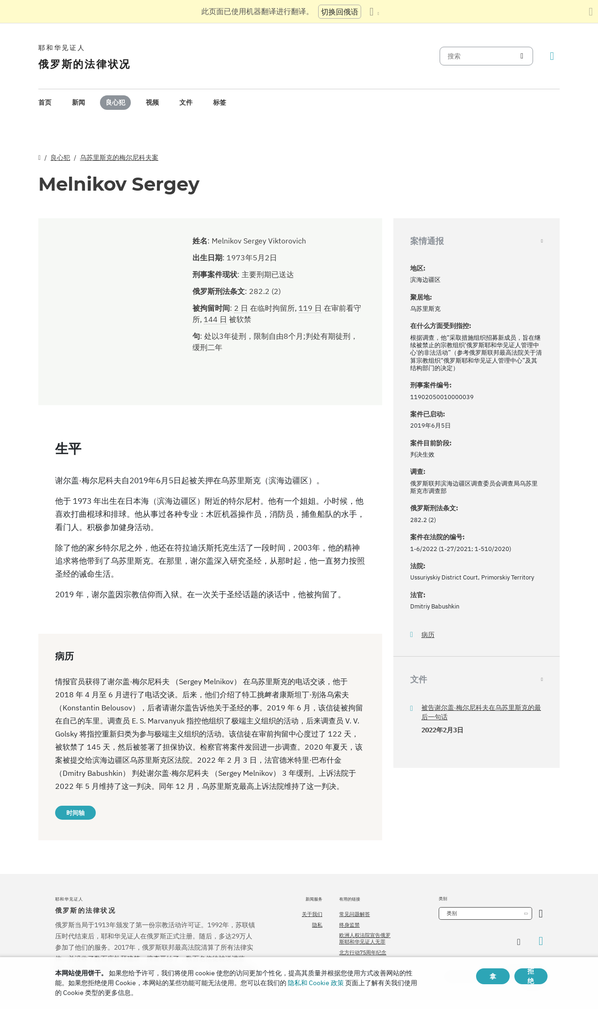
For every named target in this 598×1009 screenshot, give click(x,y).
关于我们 (312, 914)
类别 (452, 913)
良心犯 (115, 102)
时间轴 (75, 812)
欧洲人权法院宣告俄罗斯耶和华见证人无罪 (365, 938)
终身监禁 (349, 925)
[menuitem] (45, 102)
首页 (44, 102)
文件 (185, 102)
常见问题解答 (354, 914)
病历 (427, 635)
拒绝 (530, 976)
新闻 (78, 102)
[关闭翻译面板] (591, 12)
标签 (219, 102)
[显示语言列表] (374, 12)
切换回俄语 (339, 11)
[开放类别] (541, 913)
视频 (152, 102)
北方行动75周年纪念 (362, 952)
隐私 (317, 925)
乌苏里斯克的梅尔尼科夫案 (119, 157)
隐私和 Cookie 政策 (316, 983)
